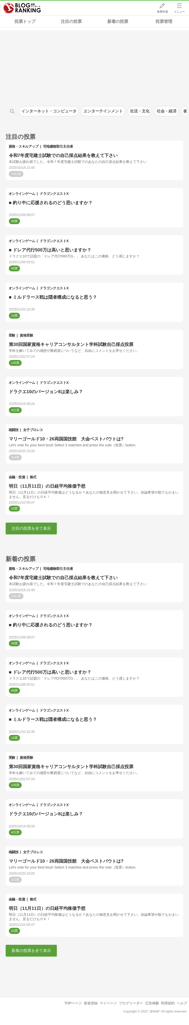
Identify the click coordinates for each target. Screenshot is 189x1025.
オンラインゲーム (22, 194)
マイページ (108, 1003)
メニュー (179, 11)
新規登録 (91, 1003)
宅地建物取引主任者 (58, 146)
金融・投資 (17, 477)
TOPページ (73, 1003)
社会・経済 (166, 111)
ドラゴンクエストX (54, 194)
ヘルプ (182, 1003)
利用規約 (168, 1003)
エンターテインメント (103, 111)
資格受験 (26, 335)
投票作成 (162, 11)
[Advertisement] (94, 64)
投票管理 (164, 21)
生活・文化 (140, 111)
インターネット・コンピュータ (49, 111)
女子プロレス (33, 430)
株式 (33, 477)
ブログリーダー (131, 1003)
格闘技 (14, 430)
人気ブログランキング (22, 8)
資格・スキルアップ (24, 146)
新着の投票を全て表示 (31, 950)
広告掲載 (152, 1003)
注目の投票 (71, 21)
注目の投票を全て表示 (31, 528)
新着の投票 (117, 21)
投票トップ (25, 21)
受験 (12, 335)
